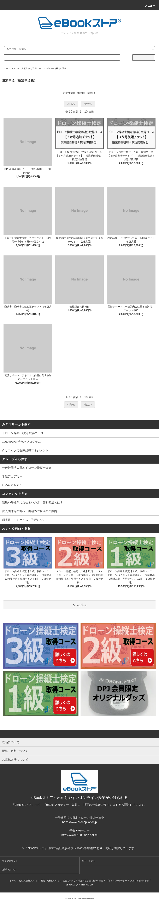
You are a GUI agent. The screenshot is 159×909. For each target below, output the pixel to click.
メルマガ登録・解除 (139, 880)
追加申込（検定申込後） (57, 68)
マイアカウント (10, 861)
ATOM (90, 885)
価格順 (81, 92)
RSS (83, 885)
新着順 (91, 92)
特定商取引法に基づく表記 (90, 880)
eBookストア (72, 885)
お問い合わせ (9, 869)
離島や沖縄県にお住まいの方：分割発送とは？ (32, 502)
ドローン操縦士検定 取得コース (28, 68)
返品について (69, 880)
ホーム (7, 68)
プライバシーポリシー (116, 880)
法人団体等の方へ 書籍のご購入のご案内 (29, 511)
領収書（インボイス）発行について (25, 519)
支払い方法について (28, 880)
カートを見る (88, 861)
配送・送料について (50, 880)
